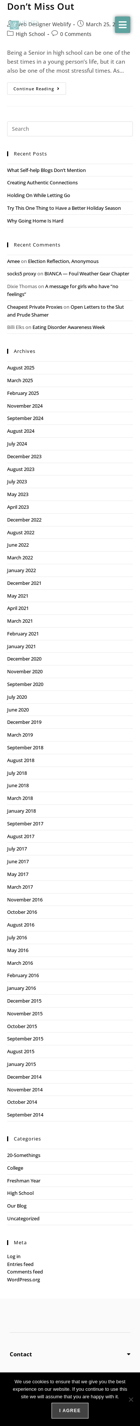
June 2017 (18, 861)
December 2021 (24, 583)
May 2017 (17, 874)
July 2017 (17, 848)
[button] (122, 24)
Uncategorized (23, 1218)
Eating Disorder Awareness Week (68, 327)
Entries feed (20, 1264)
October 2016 (22, 912)
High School (20, 1193)
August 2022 (20, 532)
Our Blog (17, 1205)
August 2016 (20, 924)
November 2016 (25, 899)
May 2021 (17, 595)
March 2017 (20, 886)
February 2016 (23, 975)
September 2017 (25, 823)
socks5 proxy (21, 273)
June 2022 (18, 544)
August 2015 (20, 1051)
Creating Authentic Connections (42, 182)
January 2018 (21, 810)
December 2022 (24, 519)
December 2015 (24, 1000)
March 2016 (20, 963)
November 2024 (25, 405)
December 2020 (24, 658)
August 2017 (20, 836)
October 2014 (22, 1102)
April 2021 (18, 608)
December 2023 (24, 456)
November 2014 (25, 1089)
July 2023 (17, 481)
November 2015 (25, 1013)
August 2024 (20, 431)
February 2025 (23, 393)
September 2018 (25, 747)
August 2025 (20, 367)
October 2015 (22, 1026)
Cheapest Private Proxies (34, 306)
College (15, 1167)
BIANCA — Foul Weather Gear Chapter (86, 273)
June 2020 (18, 709)
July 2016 (17, 937)
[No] (130, 1399)
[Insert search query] (70, 128)
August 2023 (20, 469)
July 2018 (17, 773)
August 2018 (20, 760)
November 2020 (25, 671)
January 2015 (21, 1064)
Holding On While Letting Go (38, 195)
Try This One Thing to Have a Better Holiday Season (64, 208)
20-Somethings (23, 1155)
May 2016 (17, 950)
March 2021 (20, 620)
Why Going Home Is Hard (35, 220)
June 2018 (18, 785)
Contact (21, 1354)
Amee (13, 261)
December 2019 (24, 722)
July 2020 (17, 697)
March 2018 (20, 798)
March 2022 (20, 557)
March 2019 (20, 734)
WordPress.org (23, 1279)
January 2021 (21, 646)
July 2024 (17, 443)
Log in (14, 1256)
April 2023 (18, 507)
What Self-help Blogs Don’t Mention (47, 170)
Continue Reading (39, 86)
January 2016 (21, 988)
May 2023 (17, 494)
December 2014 (24, 1076)
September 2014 (25, 1114)
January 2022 (21, 570)
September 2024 (25, 418)
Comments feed (25, 1271)
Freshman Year (23, 1180)
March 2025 (20, 380)
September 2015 (25, 1038)
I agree (70, 1410)
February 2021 (23, 633)
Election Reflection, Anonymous (63, 261)
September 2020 (25, 684)
